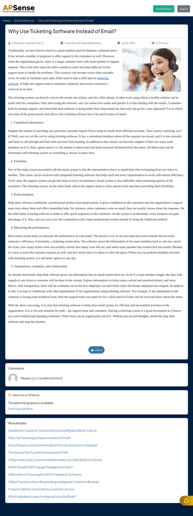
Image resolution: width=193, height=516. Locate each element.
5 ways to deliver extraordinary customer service (41, 489)
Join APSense (164, 8)
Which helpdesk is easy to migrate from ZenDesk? (42, 496)
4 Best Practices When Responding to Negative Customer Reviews (53, 482)
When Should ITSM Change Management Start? (40, 467)
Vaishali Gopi (33, 43)
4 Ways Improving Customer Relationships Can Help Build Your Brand (55, 460)
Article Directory (24, 20)
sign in (34, 378)
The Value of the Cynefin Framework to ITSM (38, 452)
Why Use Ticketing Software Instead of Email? (39, 438)
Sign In (184, 8)
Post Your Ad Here (20, 408)
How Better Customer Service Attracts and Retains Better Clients (52, 430)
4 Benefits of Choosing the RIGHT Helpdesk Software (44, 474)
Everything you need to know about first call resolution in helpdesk (53, 445)
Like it (96, 350)
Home (7, 20)
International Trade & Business (83, 43)
